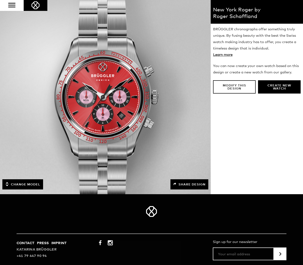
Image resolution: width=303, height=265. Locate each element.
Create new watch (279, 87)
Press (43, 243)
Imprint (59, 243)
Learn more (222, 55)
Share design (189, 184)
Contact (26, 243)
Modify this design (234, 87)
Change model (22, 184)
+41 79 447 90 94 (32, 256)
